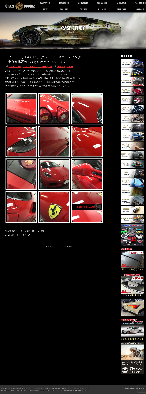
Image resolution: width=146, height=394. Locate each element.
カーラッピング (8, 388)
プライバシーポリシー (83, 390)
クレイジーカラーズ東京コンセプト (64, 390)
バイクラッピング (28, 388)
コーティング (46, 67)
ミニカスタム (58, 388)
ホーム (2, 388)
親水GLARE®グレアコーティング (80, 388)
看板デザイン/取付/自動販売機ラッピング (33, 390)
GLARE (70, 67)
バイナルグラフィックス (48, 388)
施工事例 (13, 390)
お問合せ (53, 390)
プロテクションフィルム (67, 388)
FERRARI (61, 67)
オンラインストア (47, 390)
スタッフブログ (19, 390)
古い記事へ (49, 246)
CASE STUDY (15, 67)
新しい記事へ (68, 246)
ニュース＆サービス (5, 390)
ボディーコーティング (18, 388)
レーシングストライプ (37, 388)
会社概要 (75, 390)
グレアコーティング (30, 67)
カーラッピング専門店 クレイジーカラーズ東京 (20, 6)
